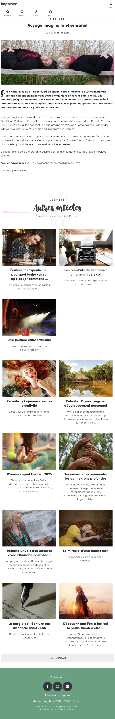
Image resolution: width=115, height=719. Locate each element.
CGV (67, 701)
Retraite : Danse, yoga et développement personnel (85, 403)
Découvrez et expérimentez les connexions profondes (86, 476)
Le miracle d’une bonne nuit (85, 551)
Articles (65, 33)
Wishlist (22, 13)
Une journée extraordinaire (29, 340)
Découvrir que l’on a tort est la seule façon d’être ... (85, 626)
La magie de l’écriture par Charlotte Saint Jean (29, 626)
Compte (36, 13)
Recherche (8, 13)
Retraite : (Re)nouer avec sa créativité (29, 403)
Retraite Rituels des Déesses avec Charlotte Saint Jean (29, 553)
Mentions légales (42, 701)
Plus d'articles (57, 658)
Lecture (57, 200)
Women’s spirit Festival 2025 (29, 474)
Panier (50, 13)
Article (57, 19)
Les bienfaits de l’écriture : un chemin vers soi (85, 272)
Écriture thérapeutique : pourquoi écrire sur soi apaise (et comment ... (29, 275)
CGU (58, 701)
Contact (77, 701)
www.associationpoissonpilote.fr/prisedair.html (54, 163)
